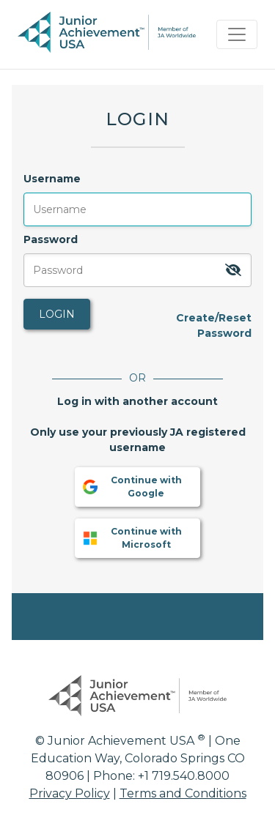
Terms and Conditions (183, 793)
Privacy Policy (69, 793)
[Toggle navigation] (236, 34)
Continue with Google (131, 487)
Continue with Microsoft (131, 538)
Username (52, 178)
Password (50, 239)
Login (57, 314)
